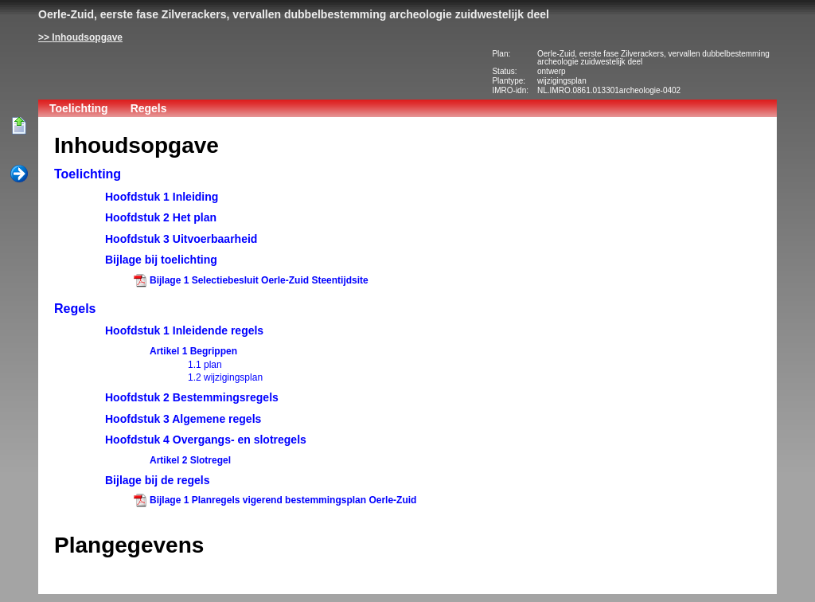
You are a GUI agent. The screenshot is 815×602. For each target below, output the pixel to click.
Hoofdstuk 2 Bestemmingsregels (192, 397)
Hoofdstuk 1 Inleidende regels (184, 330)
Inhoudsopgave (87, 37)
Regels (149, 108)
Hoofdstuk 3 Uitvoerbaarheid (181, 239)
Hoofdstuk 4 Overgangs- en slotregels (205, 439)
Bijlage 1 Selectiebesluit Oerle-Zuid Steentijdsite (259, 280)
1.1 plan (205, 364)
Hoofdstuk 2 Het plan (160, 217)
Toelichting (78, 108)
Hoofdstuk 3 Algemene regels (183, 418)
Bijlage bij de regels (157, 480)
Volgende (19, 174)
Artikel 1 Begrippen (193, 351)
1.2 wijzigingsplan (225, 377)
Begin (19, 126)
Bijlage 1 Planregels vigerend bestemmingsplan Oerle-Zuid (283, 500)
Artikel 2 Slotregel (190, 460)
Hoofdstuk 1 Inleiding (161, 196)
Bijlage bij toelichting (161, 259)
